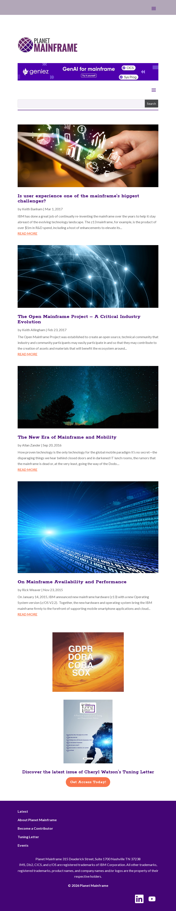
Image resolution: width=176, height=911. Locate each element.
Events (23, 845)
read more (27, 233)
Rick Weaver (31, 590)
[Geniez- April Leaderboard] (88, 79)
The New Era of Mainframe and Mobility (67, 437)
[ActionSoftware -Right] (88, 690)
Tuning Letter (28, 837)
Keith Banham (32, 209)
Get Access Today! (88, 782)
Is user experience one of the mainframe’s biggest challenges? (78, 198)
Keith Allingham (33, 330)
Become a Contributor (35, 828)
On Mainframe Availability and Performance (72, 582)
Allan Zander (31, 445)
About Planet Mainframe (37, 820)
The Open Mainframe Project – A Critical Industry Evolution (79, 319)
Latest (23, 811)
